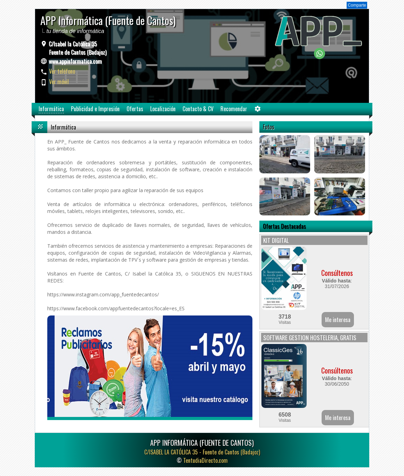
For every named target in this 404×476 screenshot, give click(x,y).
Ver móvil (59, 81)
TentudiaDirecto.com (205, 460)
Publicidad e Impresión (95, 109)
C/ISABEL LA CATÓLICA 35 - (202, 452)
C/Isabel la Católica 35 (76, 48)
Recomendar (233, 109)
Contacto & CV (198, 109)
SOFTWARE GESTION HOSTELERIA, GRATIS (309, 337)
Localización (163, 109)
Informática (51, 109)
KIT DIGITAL (276, 240)
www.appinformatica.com (75, 61)
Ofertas (135, 109)
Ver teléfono (62, 71)
